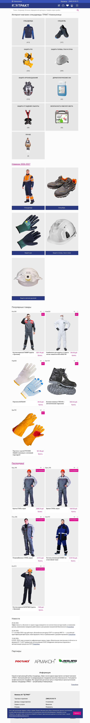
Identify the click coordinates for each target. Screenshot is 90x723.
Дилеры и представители (23, 702)
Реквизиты (49, 707)
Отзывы (17, 707)
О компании (49, 702)
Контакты (64, 1)
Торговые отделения (21, 698)
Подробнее (70, 627)
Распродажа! (18, 463)
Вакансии (49, 704)
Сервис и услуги (20, 704)
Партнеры (16, 651)
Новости (16, 618)
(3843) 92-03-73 (73, 1)
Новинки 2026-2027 (21, 164)
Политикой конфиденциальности (19, 716)
